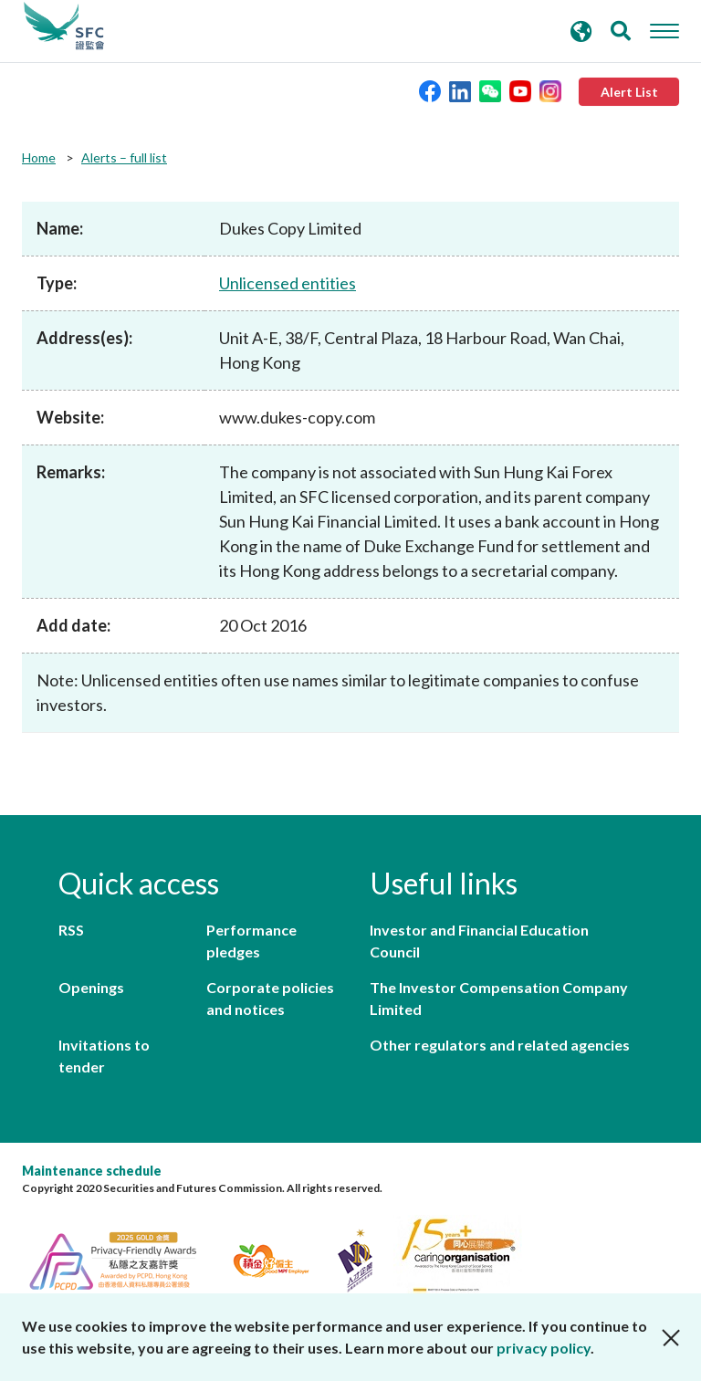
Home (39, 157)
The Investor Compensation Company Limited (499, 998)
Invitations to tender (104, 1055)
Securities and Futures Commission (64, 26)
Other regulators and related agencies (500, 1044)
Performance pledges (251, 940)
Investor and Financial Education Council (479, 940)
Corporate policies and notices (270, 998)
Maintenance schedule (92, 1170)
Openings (91, 987)
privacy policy (544, 1347)
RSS (71, 929)
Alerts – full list (124, 157)
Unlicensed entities (287, 283)
